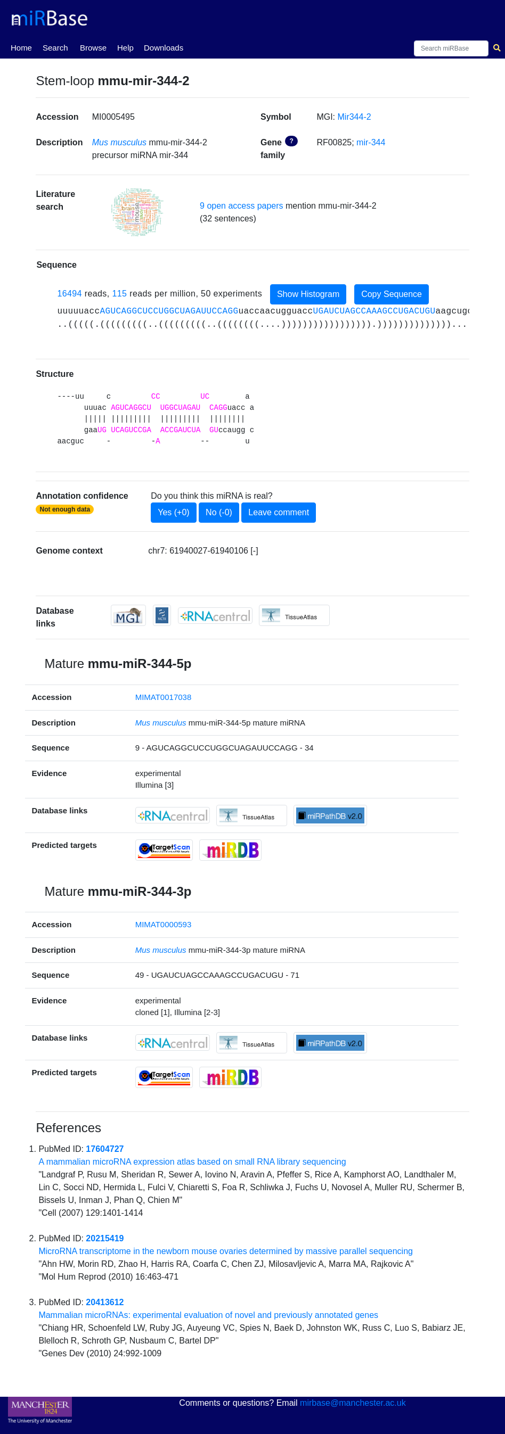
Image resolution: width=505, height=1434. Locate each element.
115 (119, 294)
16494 (69, 294)
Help (125, 47)
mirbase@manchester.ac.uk (353, 1402)
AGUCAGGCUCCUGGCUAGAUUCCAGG (169, 311)
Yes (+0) (173, 512)
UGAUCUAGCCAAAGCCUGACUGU (374, 311)
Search (55, 47)
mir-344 (370, 142)
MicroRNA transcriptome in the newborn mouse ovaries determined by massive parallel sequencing (225, 1251)
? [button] (291, 141)
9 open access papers (241, 205)
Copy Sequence (391, 294)
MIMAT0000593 (163, 924)
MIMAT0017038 (163, 697)
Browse (93, 47)
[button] (137, 212)
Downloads (163, 47)
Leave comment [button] (278, 512)
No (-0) (219, 512)
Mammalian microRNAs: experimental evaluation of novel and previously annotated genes (208, 1315)
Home (21, 47)
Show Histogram (308, 294)
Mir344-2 (354, 116)
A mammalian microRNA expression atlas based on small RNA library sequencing (192, 1161)
